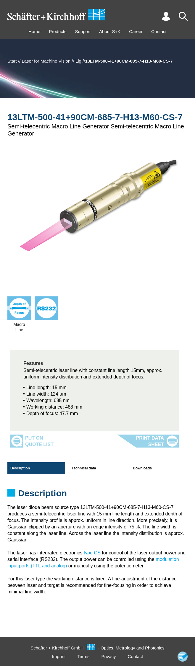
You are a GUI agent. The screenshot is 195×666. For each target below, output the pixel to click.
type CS (92, 552)
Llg (78, 60)
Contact (159, 31)
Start (12, 60)
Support (83, 31)
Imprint (59, 656)
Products (57, 31)
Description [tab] (20, 468)
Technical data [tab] (84, 468)
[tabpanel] (97, 495)
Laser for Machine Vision (46, 60)
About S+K (109, 31)
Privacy (108, 656)
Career (136, 31)
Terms (84, 656)
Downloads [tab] (142, 468)
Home (34, 31)
